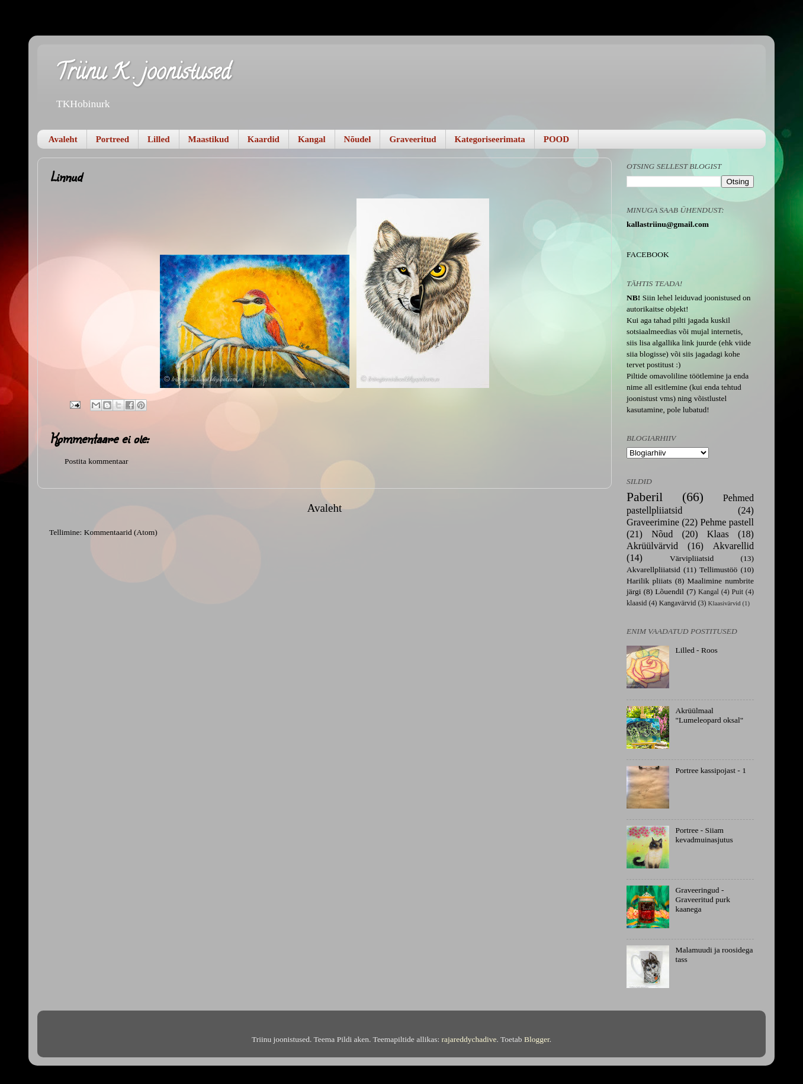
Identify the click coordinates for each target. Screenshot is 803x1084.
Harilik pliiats (649, 580)
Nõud (662, 534)
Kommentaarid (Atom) (121, 532)
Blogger (537, 1039)
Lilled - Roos (696, 650)
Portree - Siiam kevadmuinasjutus (704, 835)
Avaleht (63, 139)
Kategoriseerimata (490, 139)
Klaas (718, 534)
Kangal (312, 139)
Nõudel (357, 139)
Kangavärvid (677, 603)
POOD (556, 139)
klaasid (637, 603)
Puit (738, 592)
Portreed (112, 139)
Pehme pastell (727, 522)
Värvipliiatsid (692, 558)
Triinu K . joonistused (142, 74)
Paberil (645, 497)
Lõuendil (669, 591)
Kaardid (264, 139)
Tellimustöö (718, 569)
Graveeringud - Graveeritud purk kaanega (702, 899)
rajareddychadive (469, 1039)
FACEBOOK (648, 254)
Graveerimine (653, 522)
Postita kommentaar (97, 461)
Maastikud (208, 139)
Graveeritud (412, 139)
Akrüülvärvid (652, 546)
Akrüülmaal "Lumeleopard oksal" (709, 715)
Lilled (158, 139)
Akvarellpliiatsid (653, 569)
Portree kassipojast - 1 (710, 770)
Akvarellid (733, 546)
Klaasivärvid (724, 603)
